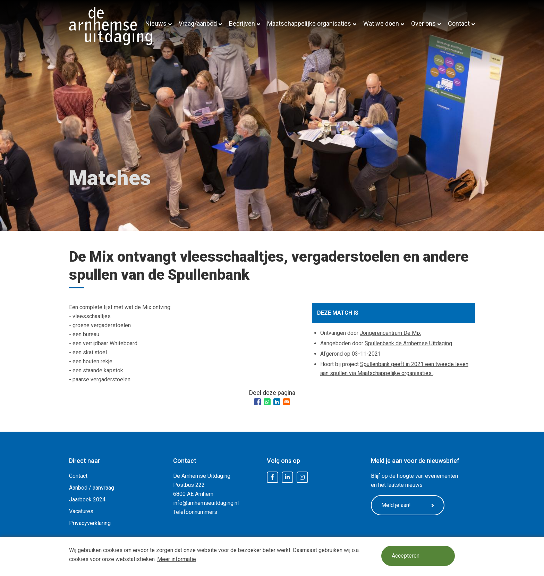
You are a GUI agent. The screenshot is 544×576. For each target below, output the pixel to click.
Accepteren (406, 556)
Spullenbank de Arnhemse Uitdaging (408, 343)
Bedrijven (242, 23)
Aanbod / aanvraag (91, 487)
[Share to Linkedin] (276, 401)
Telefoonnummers (195, 512)
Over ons (423, 23)
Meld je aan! (409, 505)
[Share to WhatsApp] (267, 401)
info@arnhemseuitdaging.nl (206, 503)
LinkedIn (287, 477)
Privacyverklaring (90, 523)
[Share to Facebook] (257, 401)
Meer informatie (176, 559)
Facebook (272, 477)
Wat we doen (381, 23)
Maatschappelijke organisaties (309, 23)
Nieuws (156, 23)
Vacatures (81, 511)
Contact (459, 23)
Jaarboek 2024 (87, 499)
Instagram (302, 477)
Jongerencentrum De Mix (390, 333)
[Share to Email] (286, 401)
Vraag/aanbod (198, 23)
